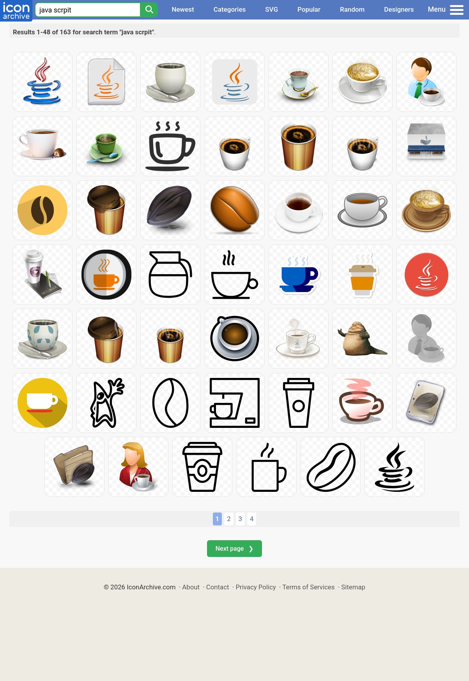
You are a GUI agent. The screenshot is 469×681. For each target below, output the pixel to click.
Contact (217, 587)
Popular (308, 9)
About (191, 587)
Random (352, 9)
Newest (183, 9)
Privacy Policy (255, 587)
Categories (230, 9)
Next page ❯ (234, 548)
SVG (271, 9)
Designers (399, 9)
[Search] (149, 9)
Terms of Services (308, 587)
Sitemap (353, 587)
